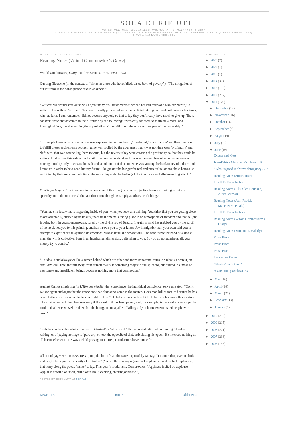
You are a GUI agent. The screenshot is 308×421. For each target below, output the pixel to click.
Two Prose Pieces (225, 257)
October (220, 122)
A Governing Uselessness (231, 271)
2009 (214, 323)
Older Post (190, 395)
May (218, 279)
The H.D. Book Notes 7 (229, 212)
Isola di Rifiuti (154, 23)
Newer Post (47, 395)
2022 (214, 67)
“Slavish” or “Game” (228, 264)
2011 (214, 102)
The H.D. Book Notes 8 (229, 182)
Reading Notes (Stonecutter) (233, 176)
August (220, 136)
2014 (214, 81)
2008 (214, 330)
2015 (214, 74)
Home (119, 395)
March (219, 293)
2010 (214, 316)
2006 (214, 344)
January (220, 307)
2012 (214, 95)
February (221, 300)
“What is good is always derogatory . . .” (241, 169)
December (222, 108)
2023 (214, 60)
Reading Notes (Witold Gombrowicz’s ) (82, 60)
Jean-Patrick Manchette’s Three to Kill (239, 162)
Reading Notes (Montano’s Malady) (238, 231)
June (218, 150)
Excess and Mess (225, 155)
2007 (214, 337)
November (222, 115)
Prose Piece (221, 237)
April (219, 286)
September (222, 129)
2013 (214, 88)
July (218, 143)
